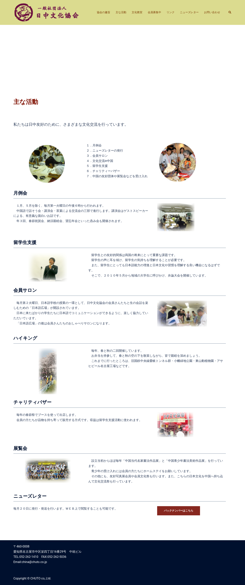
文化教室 (137, 12)
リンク (171, 12)
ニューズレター (189, 12)
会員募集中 (154, 12)
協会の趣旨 (103, 12)
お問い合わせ (212, 12)
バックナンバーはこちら (178, 510)
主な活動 (121, 12)
